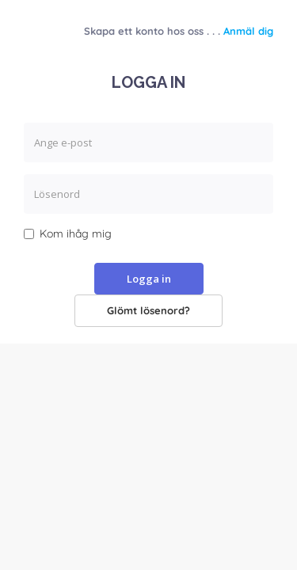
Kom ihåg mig (68, 233)
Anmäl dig (248, 31)
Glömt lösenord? (148, 310)
